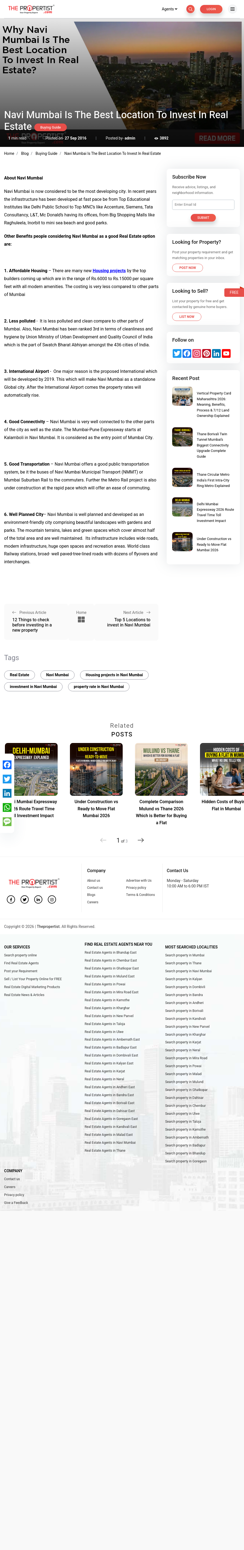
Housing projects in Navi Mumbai (114, 674)
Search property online (20, 954)
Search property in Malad (183, 1076)
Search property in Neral (182, 1051)
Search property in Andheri (184, 1003)
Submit (203, 217)
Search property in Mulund (184, 1084)
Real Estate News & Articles (24, 995)
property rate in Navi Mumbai (99, 686)
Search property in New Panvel (187, 1027)
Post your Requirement (20, 970)
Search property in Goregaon (186, 1165)
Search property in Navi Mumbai (188, 970)
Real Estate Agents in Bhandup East (111, 952)
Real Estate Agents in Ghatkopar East (112, 968)
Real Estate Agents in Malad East (109, 1138)
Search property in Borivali (184, 1011)
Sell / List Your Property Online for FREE (33, 979)
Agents (168, 9)
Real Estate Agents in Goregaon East (111, 1121)
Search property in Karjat (183, 1043)
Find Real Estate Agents (21, 962)
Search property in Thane (183, 962)
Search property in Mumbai (184, 954)
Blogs (91, 894)
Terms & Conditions (140, 894)
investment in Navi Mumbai (33, 686)
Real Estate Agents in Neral (104, 1081)
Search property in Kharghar (185, 1035)
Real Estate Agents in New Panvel (109, 1016)
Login (211, 8)
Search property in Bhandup (185, 1157)
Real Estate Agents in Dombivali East (111, 1057)
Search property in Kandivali (185, 1019)
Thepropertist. (49, 926)
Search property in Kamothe (185, 1132)
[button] (140, 837)
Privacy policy (136, 886)
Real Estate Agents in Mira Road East (112, 992)
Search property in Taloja (183, 1124)
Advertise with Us (138, 879)
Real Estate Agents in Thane (105, 1154)
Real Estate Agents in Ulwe (104, 1033)
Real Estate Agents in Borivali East (109, 1105)
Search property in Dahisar (184, 1100)
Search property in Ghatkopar (186, 1092)
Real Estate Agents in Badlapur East (111, 1049)
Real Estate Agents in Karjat (105, 1073)
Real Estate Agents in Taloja (105, 1024)
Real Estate (19, 674)
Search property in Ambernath (186, 1141)
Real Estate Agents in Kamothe (107, 1000)
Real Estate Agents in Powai (105, 984)
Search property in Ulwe (182, 1116)
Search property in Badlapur (185, 1148)
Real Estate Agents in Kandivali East (111, 1130)
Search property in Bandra (184, 995)
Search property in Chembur (185, 1108)
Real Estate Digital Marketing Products (32, 987)
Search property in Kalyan (183, 979)
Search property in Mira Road (186, 1060)
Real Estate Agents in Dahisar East (110, 1113)
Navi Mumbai (57, 674)
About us (93, 879)
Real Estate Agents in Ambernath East (112, 1041)
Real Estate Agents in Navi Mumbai (110, 1146)
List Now (186, 316)
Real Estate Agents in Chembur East (111, 960)
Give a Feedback (16, 1207)
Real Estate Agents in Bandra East (109, 1097)
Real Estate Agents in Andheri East (110, 1089)
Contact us (95, 886)
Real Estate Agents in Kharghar (107, 1008)
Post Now (187, 267)
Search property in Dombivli (185, 987)
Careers (92, 901)
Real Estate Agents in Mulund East (110, 976)
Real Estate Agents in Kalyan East (109, 1065)
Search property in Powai (183, 1068)
